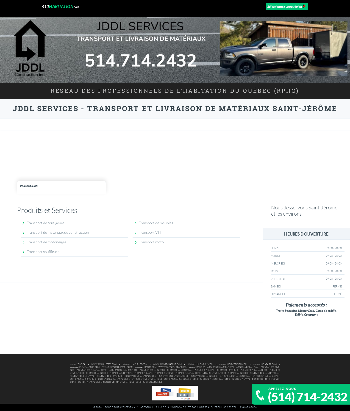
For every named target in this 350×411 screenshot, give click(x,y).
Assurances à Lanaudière (91, 370)
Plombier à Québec (97, 373)
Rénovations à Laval (82, 376)
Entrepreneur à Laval (265, 376)
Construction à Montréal (208, 379)
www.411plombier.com (200, 364)
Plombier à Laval (204, 370)
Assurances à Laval (247, 367)
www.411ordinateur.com (167, 364)
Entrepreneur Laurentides (147, 379)
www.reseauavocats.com (172, 367)
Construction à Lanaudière (86, 382)
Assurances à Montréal (221, 367)
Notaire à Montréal (121, 373)
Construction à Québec (149, 382)
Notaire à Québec (238, 373)
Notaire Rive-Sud (164, 373)
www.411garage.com (265, 364)
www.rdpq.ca (77, 364)
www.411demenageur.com (85, 367)
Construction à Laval (237, 379)
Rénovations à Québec (204, 376)
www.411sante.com (145, 367)
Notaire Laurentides (214, 373)
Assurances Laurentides (123, 370)
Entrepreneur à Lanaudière (114, 379)
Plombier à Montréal (179, 370)
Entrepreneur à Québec (177, 379)
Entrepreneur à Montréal (234, 376)
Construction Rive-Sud (265, 379)
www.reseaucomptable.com (117, 367)
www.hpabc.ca (197, 367)
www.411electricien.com (233, 364)
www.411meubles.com (135, 364)
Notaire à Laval (144, 373)
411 (60, 6)
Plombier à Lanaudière (254, 370)
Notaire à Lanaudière (188, 373)
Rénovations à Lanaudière (140, 376)
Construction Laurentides (118, 382)
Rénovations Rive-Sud (109, 376)
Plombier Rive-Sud (227, 370)
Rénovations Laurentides (173, 376)
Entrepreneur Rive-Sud (83, 379)
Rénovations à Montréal (264, 373)
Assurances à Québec (152, 370)
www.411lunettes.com (104, 364)
